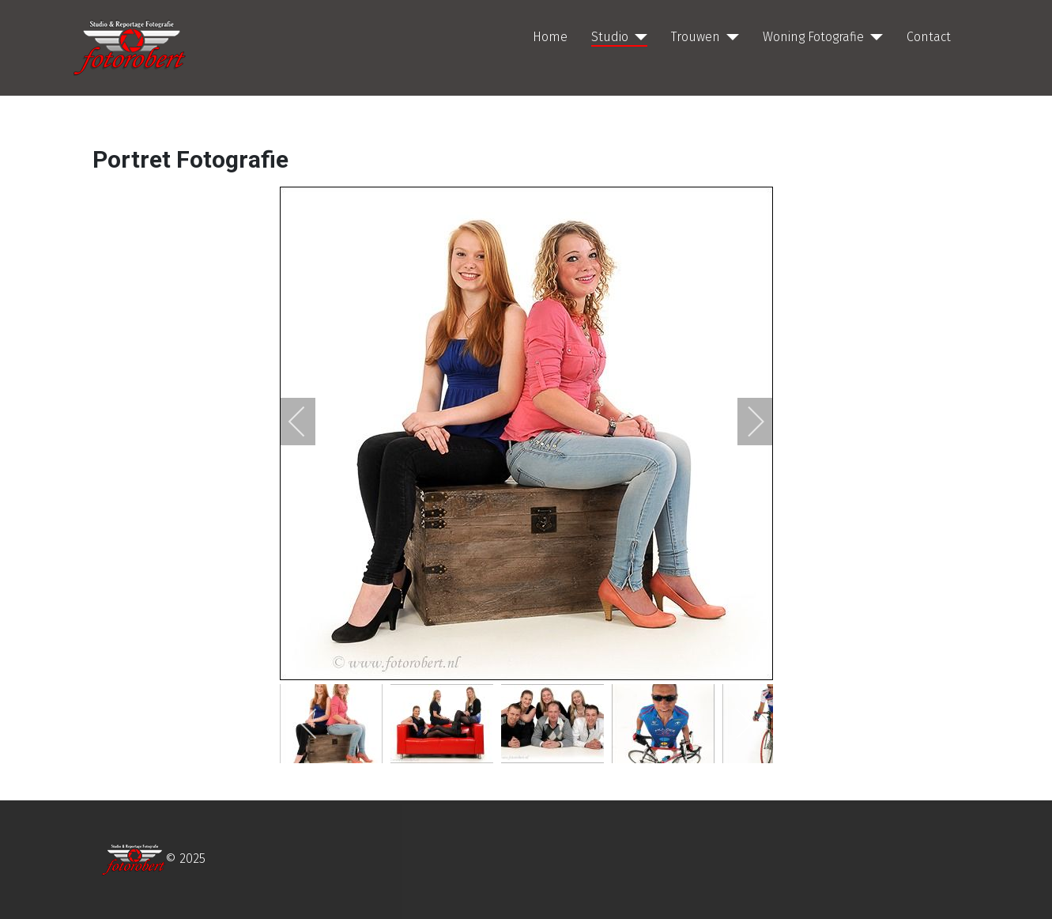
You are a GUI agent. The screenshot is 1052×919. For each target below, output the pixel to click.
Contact (929, 36)
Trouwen (695, 36)
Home (550, 36)
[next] (745, 421)
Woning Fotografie (813, 36)
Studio (609, 36)
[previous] (307, 421)
